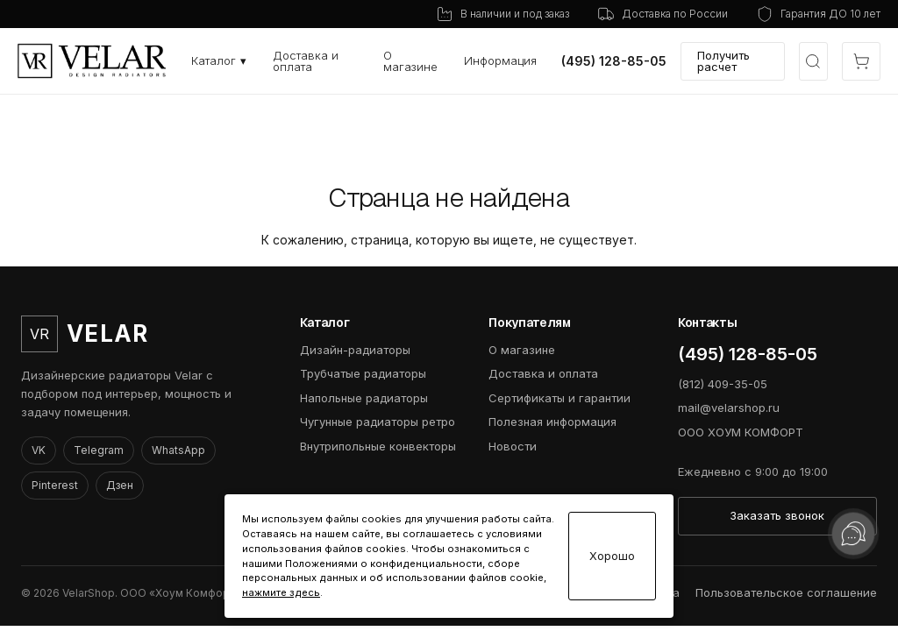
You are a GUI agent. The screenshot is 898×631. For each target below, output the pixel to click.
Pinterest (55, 485)
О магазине (410, 61)
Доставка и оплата (306, 61)
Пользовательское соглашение (786, 592)
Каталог (218, 60)
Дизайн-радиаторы (355, 350)
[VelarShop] (92, 61)
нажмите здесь (281, 592)
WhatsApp (178, 450)
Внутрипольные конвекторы (378, 446)
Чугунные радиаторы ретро (377, 422)
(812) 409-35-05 (722, 384)
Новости (512, 446)
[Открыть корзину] (861, 61)
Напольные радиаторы (364, 398)
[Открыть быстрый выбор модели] (813, 61)
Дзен (119, 485)
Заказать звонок (777, 515)
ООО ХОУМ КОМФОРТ (740, 432)
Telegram (99, 450)
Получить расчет (723, 61)
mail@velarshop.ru (729, 408)
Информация (500, 60)
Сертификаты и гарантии (559, 398)
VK (39, 450)
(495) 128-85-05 (613, 61)
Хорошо (612, 556)
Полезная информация (552, 422)
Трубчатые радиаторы (363, 373)
